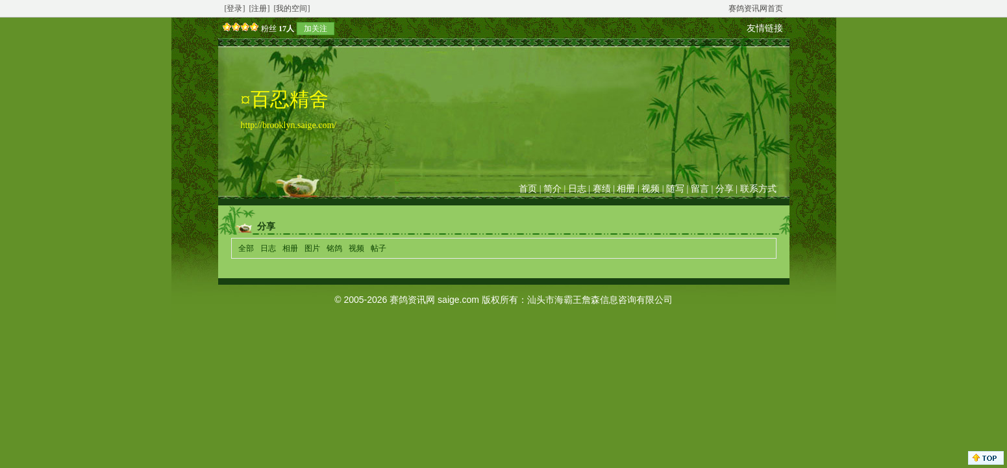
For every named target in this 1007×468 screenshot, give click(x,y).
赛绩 (602, 189)
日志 (577, 189)
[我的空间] (292, 8)
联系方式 (758, 189)
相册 (626, 189)
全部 (246, 248)
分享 (724, 189)
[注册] (259, 8)
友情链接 (765, 28)
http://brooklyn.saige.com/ (289, 125)
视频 (650, 189)
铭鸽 (334, 248)
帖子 (378, 248)
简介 (552, 189)
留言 (700, 189)
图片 (312, 248)
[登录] (235, 8)
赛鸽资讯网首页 (755, 8)
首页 (528, 189)
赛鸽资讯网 (412, 299)
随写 (675, 189)
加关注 (315, 28)
